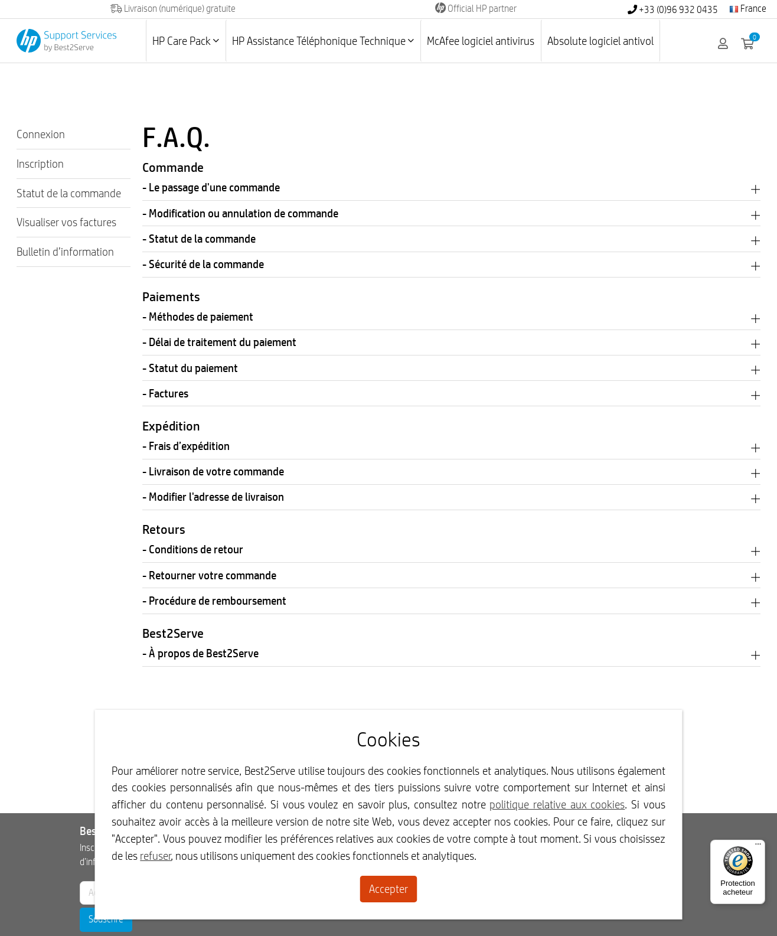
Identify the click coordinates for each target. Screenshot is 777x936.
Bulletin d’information (65, 251)
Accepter (388, 889)
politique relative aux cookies (557, 804)
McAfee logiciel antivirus (480, 41)
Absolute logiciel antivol (600, 41)
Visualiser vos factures (66, 222)
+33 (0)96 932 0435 (673, 10)
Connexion (41, 134)
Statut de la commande (69, 193)
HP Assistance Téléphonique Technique (323, 41)
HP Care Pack (185, 41)
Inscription (40, 163)
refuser (155, 856)
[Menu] (758, 847)
